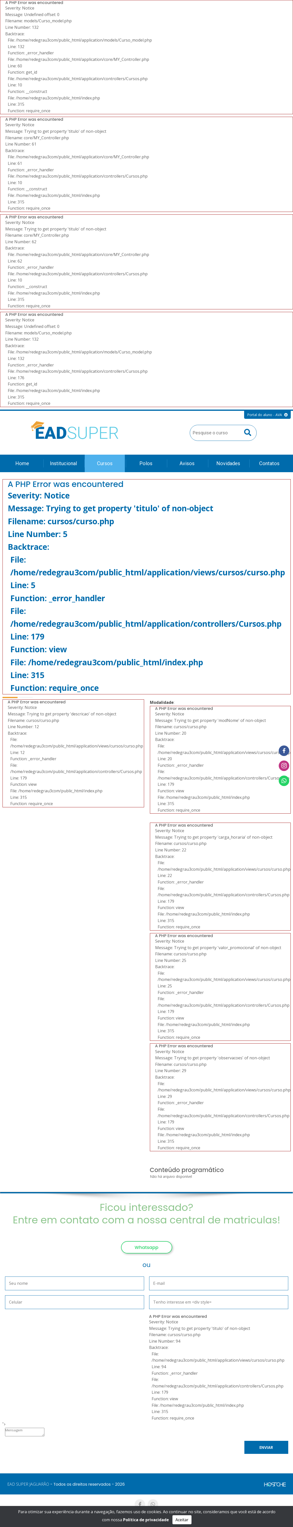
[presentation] (71, 1448)
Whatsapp (146, 1247)
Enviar (266, 1447)
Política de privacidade (146, 1519)
